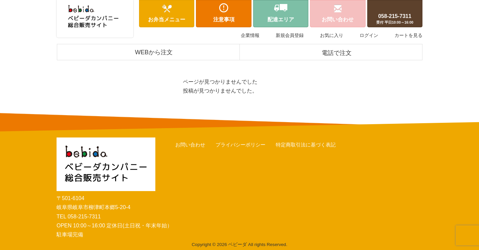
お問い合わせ (190, 144)
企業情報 (250, 35)
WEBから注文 (154, 52)
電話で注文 (337, 53)
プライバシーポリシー (240, 144)
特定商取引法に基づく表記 (306, 144)
